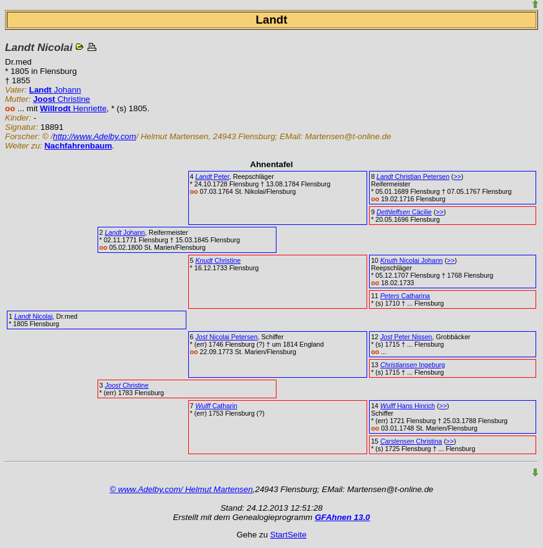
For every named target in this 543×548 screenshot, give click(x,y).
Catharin (216, 405)
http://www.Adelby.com (94, 136)
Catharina (405, 295)
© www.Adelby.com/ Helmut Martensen (181, 489)
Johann (55, 89)
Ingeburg (412, 364)
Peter (212, 176)
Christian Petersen (412, 176)
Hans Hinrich (407, 405)
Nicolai (33, 316)
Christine (61, 99)
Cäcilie (404, 212)
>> (457, 176)
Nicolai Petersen (226, 336)
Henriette (73, 108)
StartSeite (288, 534)
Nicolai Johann (411, 260)
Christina (411, 441)
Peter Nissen (406, 336)
